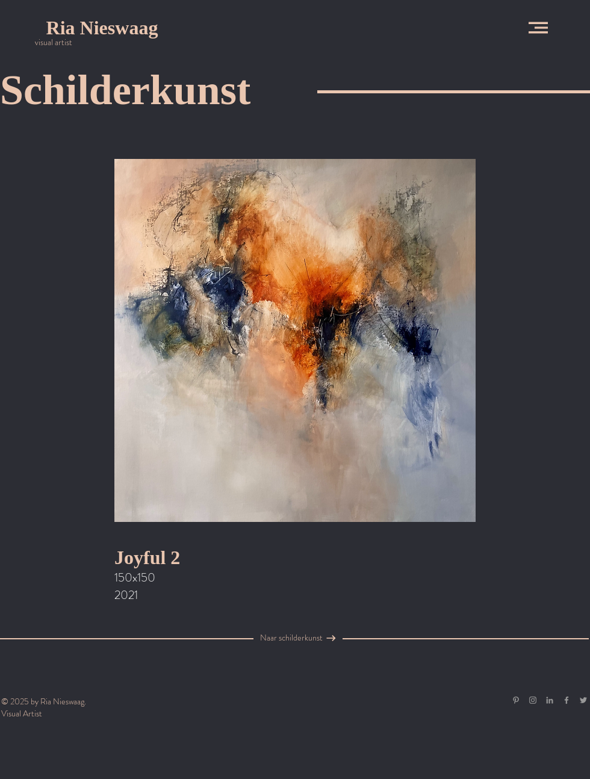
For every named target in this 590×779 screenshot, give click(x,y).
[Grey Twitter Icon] (583, 700)
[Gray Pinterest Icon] (516, 700)
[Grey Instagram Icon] (533, 700)
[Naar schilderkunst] (291, 638)
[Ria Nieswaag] (102, 27)
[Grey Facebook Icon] (566, 700)
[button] (538, 27)
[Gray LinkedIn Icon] (549, 700)
